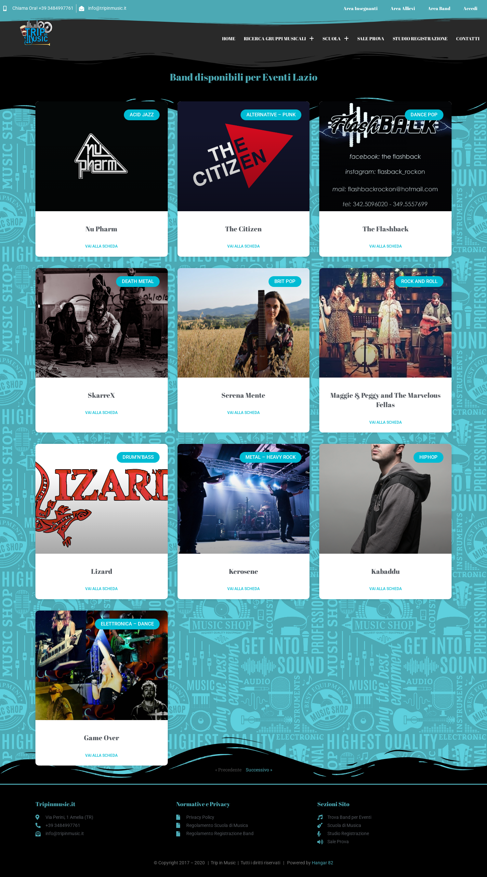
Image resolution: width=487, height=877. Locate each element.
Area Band (439, 8)
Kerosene (243, 571)
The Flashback (385, 228)
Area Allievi (402, 8)
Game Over (101, 737)
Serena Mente (243, 395)
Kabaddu (385, 571)
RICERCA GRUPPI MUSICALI (279, 39)
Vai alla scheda (101, 246)
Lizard (101, 571)
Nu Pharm (101, 228)
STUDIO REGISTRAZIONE (420, 38)
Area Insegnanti (360, 8)
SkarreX (101, 395)
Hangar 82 (322, 862)
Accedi (470, 8)
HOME (228, 38)
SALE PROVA (370, 38)
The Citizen (243, 228)
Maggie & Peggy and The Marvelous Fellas (385, 400)
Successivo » (259, 770)
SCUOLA (335, 39)
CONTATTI (468, 38)
